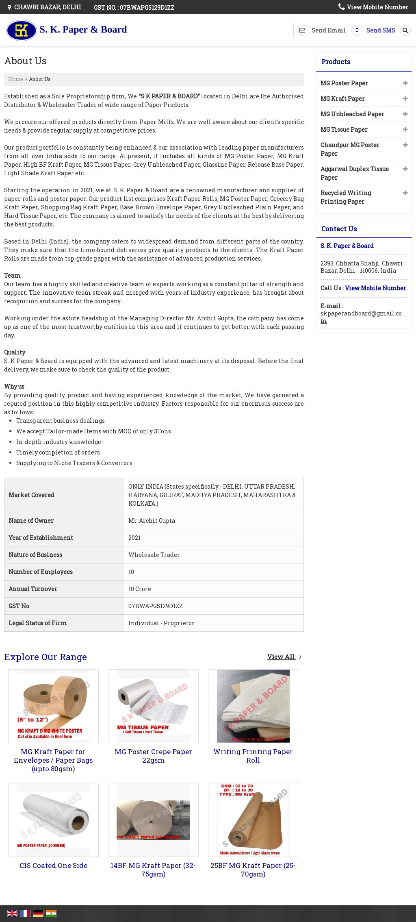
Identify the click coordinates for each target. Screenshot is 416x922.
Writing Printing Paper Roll (253, 756)
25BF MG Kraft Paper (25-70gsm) (253, 870)
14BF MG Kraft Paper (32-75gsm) (153, 870)
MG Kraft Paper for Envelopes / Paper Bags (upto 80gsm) (53, 760)
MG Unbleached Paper (352, 114)
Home (15, 79)
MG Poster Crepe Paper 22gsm (153, 756)
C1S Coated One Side (53, 865)
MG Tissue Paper (344, 129)
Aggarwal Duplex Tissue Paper (355, 173)
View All (284, 656)
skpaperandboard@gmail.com (361, 316)
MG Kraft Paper (343, 98)
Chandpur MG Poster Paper (350, 149)
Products (335, 61)
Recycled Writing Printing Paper (346, 197)
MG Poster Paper (344, 83)
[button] (377, 7)
